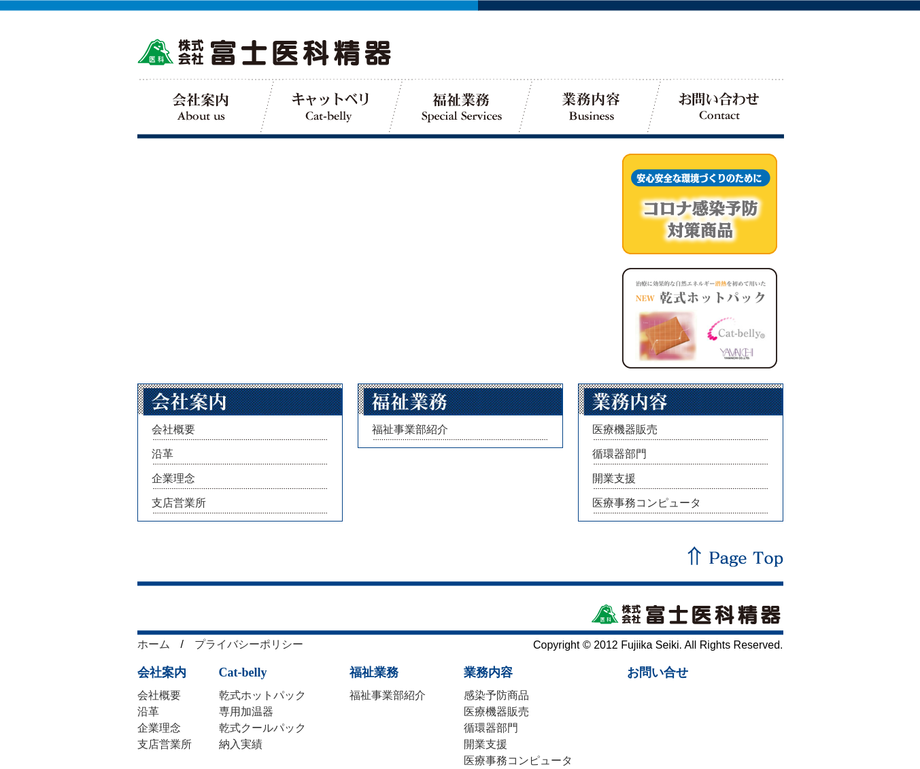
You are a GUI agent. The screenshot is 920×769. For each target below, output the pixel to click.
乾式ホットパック (262, 695)
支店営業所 (179, 503)
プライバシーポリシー (248, 644)
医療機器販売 (625, 429)
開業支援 (614, 478)
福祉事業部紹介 (410, 429)
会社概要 (173, 429)
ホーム (153, 644)
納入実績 (240, 744)
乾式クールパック (262, 728)
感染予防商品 (496, 695)
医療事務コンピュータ (646, 503)
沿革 (162, 454)
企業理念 (173, 478)
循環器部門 (619, 454)
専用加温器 (246, 711)
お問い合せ (657, 672)
